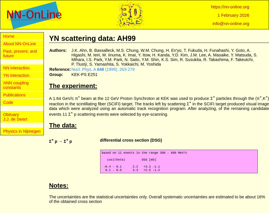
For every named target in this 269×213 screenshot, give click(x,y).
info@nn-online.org (231, 23)
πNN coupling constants (16, 85)
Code (8, 102)
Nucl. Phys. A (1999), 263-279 (102, 69)
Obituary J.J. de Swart (15, 116)
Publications (14, 95)
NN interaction (16, 68)
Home (8, 36)
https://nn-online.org (230, 6)
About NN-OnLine (19, 43)
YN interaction (16, 75)
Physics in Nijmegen (22, 131)
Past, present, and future (20, 53)
